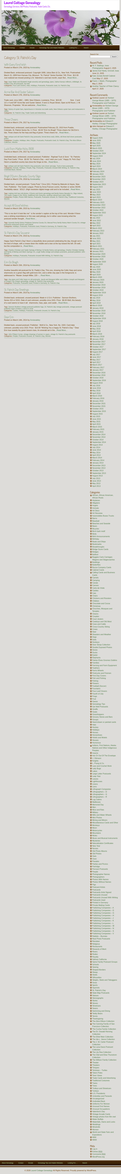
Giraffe (95, 709)
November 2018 (98, 313)
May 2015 (96, 422)
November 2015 (98, 406)
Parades (95, 861)
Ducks (94, 653)
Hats (28, 85)
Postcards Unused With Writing (55, 168)
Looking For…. (74, 48)
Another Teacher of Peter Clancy (105, 86)
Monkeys (96, 825)
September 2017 (99, 349)
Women (15, 142)
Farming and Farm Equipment (104, 665)
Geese (95, 701)
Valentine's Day (98, 1111)
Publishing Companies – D (103, 910)
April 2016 (96, 393)
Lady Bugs (96, 768)
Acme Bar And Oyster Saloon (19, 92)
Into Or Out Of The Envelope (104, 756)
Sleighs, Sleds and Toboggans (104, 980)
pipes (52, 82)
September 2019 (99, 293)
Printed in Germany (47, 226)
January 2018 (98, 339)
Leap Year (96, 776)
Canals (95, 583)
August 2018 (97, 321)
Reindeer (96, 941)
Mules (94, 836)
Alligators (96, 503)
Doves (95, 650)
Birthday (95, 539)
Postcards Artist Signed (101, 892)
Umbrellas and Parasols (102, 1096)
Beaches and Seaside (101, 524)
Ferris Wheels (98, 670)
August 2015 (97, 414)
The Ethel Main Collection (102, 1037)
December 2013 (98, 465)
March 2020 (97, 277)
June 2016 (96, 388)
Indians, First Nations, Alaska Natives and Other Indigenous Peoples (104, 748)
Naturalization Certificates (102, 843)
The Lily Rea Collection (101, 1052)
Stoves (95, 1003)
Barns (94, 518)
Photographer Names (101, 874)
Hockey (95, 727)
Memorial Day (98, 805)
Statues (95, 996)
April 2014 (96, 455)
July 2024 (96, 159)
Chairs (95, 596)
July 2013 (96, 478)
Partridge (96, 867)
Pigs (33, 168)
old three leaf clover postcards (71, 137)
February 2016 (98, 398)
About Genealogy (9, 48)
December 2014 (98, 434)
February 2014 (98, 460)
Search (86, 48)
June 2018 (96, 326)
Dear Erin (9, 317)
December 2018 (98, 311)
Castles (15, 310)
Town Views (97, 1075)
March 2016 (97, 396)
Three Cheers (11, 119)
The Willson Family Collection (104, 1060)
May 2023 (96, 195)
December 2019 (98, 285)
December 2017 (98, 342)
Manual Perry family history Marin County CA (63, 223)
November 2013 (98, 468)
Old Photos (96, 854)
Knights (95, 761)
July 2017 (96, 355)
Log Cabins (97, 799)
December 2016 (98, 373)
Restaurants (97, 946)
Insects (95, 753)
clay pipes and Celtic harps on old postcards (24, 279)
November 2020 (98, 257)
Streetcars (96, 1006)
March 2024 (97, 169)
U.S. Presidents (98, 1093)
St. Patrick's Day (64, 85)
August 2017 (97, 352)
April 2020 (96, 275)
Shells (94, 975)
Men (28, 140)
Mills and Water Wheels (102, 815)
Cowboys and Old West (102, 622)
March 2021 (97, 246)
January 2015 (98, 432)
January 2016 (98, 401)
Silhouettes (96, 977)
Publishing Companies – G (103, 913)
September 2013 (99, 473)
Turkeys (95, 1091)
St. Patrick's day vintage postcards (57, 307)
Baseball (95, 521)
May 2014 (96, 453)
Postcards (41, 85)
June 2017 (96, 357)
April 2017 (96, 362)
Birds (94, 534)
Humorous (96, 743)
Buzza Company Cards (101, 567)
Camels (95, 578)
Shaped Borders (99, 970)
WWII (94, 1140)
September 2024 (99, 153)
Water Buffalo (97, 1119)
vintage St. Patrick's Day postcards (41, 281)
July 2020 (96, 267)
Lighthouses (97, 781)
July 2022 (96, 218)
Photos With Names (26, 197)
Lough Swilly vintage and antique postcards (51, 252)
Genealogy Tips (98, 704)
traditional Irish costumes (37, 195)
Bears (94, 526)
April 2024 (96, 166)
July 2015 (96, 416)
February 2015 (98, 429)
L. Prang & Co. (98, 763)
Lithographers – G (99, 794)
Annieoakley (35, 68)
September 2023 (99, 184)
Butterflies (96, 565)
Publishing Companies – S (103, 931)
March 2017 (97, 365)
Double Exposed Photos (102, 647)
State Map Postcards (100, 993)
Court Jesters (97, 619)
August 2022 (97, 215)
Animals (15, 168)
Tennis (95, 1016)
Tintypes (95, 1068)
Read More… (72, 78)
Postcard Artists (98, 887)
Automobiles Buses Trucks (103, 516)
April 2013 (96, 486)
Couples (16, 140)
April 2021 (96, 244)
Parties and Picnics (100, 864)
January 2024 (98, 174)
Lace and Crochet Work (102, 766)
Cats (94, 593)
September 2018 (99, 318)
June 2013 (96, 481)
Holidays (34, 85)
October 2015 (98, 409)
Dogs (94, 637)
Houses (95, 740)
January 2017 (98, 370)
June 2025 (96, 140)
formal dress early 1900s (50, 137)
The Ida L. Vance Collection (103, 1039)
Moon (94, 828)
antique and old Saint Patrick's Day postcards (24, 137)
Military (95, 812)
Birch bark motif (98, 531)
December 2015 (98, 404)
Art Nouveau (97, 513)
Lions (94, 787)
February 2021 (98, 249)
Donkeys (95, 642)
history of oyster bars (15, 109)
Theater (95, 1063)
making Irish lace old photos (18, 193)
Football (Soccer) (99, 686)
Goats (94, 712)
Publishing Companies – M (103, 926)
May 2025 (96, 143)
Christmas (96, 606)
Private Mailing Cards (101, 905)
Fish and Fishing (99, 678)
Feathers (96, 668)
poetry (6, 138)
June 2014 (96, 450)
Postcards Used (51, 85)
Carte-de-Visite (98, 588)
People (33, 140)
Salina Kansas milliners (63, 82)
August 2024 (97, 156)
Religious (96, 944)
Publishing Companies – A (103, 908)
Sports (95, 985)
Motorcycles (97, 830)
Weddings (96, 1124)
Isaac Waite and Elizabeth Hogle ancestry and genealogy (28, 82)
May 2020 (96, 272)
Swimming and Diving (101, 1011)
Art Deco (95, 511)
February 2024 (98, 171)
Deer (94, 632)
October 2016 (98, 378)
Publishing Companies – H (103, 915)
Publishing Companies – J (103, 918)
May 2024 (96, 164)
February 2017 (98, 367)
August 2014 (97, 445)
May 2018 (96, 329)
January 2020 (98, 282)
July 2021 (96, 236)
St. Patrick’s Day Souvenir (17, 233)
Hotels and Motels (99, 738)
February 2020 (98, 280)
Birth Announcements (101, 536)
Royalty (95, 957)
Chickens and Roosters (101, 598)
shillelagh (75, 82)
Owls (94, 856)
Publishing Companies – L (103, 923)
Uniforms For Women (101, 1104)
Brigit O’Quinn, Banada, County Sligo (22, 176)
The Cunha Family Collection (104, 1029)
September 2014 (99, 442)
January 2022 (98, 233)
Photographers (98, 877)
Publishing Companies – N (103, 928)
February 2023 (98, 202)
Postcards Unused (48, 197)
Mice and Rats (98, 810)
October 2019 (98, 290)
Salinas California (99, 959)
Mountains (96, 833)
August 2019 (97, 295)
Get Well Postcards (100, 707)
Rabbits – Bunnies (99, 936)
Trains (94, 1083)
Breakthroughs (98, 547)
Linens (95, 784)
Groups (95, 720)
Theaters (96, 1065)
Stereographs (97, 998)
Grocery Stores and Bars (102, 717)
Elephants (96, 658)
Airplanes (96, 500)
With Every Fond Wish (15, 64)
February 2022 (98, 231)
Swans (95, 1008)
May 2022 (96, 223)
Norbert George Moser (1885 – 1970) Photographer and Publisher (104, 100)
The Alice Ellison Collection (103, 1021)
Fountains (96, 689)
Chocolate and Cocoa (101, 603)
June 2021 (96, 238)
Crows (95, 629)
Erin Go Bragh (11, 262)
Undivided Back (9, 170)
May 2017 (96, 360)
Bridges (95, 552)
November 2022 (98, 208)
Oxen (94, 859)
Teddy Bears (97, 1013)
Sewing (95, 967)
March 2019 (97, 305)
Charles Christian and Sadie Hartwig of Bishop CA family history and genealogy (36, 250)
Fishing (95, 681)
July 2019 (96, 298)
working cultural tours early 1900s (59, 195)
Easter (95, 655)
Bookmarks (97, 544)
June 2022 (96, 220)
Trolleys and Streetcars (101, 1088)
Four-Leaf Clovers (19, 85)
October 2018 (98, 316)
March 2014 (97, 458)
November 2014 (98, 437)
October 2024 (98, 151)
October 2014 (98, 440)
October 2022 (98, 210)
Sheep (95, 972)
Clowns (95, 614)
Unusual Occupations (101, 1109)
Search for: (94, 54)
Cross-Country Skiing (101, 627)
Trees (94, 1086)
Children (95, 601)
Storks (95, 1001)
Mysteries (96, 841)
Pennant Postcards (100, 869)
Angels (95, 505)
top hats (27, 84)
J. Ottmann (96, 758)
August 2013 (97, 476)
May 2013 (96, 483)
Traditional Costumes (76, 197)
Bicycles (95, 529)
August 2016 (97, 383)
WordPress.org (98, 1157)
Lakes (94, 771)
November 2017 (98, 344)
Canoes (95, 585)
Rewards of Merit (99, 949)
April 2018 (96, 331)
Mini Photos (97, 818)
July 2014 (96, 447)
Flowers (95, 683)
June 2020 (96, 269)
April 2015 (96, 424)
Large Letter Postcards (101, 774)
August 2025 (97, 138)
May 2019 (96, 300)
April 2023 (96, 197)
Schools (95, 965)
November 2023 (98, 179)
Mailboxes (96, 802)
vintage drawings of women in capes (37, 334)
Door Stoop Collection (101, 645)
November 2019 (98, 288)
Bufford (95, 554)
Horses (95, 732)
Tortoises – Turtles (99, 1070)
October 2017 (98, 347)
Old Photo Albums (99, 851)
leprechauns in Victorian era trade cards (38, 109)
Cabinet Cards (98, 570)
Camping (96, 580)
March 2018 (97, 334)
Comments (99, 1154)
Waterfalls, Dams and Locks (103, 1122)
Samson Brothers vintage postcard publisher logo (26, 307)
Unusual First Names (100, 1106)
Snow (94, 983)
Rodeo (95, 954)
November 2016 (98, 375)
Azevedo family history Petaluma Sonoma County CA (27, 223)
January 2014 (98, 463)
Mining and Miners (99, 820)
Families (95, 663)
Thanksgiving (97, 1019)
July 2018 (96, 324)
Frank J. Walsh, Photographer (104, 81)
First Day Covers (99, 676)
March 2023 (97, 200)
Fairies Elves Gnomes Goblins (104, 660)
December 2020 (98, 254)
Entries (97, 1152)
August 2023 (97, 187)
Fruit (94, 699)
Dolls (94, 640)
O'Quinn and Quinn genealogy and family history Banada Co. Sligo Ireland (55, 193)
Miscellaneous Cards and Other (105, 823)
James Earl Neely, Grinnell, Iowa (105, 71)
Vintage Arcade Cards (101, 1114)
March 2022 (97, 228)
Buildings (96, 562)
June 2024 (96, 161)
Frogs (94, 696)
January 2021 (98, 251)
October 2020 (98, 259)
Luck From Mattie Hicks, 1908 (19, 149)
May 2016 (96, 391)
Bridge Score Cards (100, 549)
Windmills (96, 1127)
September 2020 (99, 262)
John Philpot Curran (15, 334)
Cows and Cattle (99, 624)
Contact (22, 48)
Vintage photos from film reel (104, 1117)
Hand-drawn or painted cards (104, 722)
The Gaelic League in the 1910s (15, 195)
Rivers (95, 952)
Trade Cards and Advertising (35, 113)
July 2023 (96, 190)
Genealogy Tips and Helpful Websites (51, 48)
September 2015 (99, 411)
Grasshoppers (98, 714)
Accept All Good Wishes (16, 205)
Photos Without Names (101, 882)
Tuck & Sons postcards (65, 166)
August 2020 (97, 264)
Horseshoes (97, 735)
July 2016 (96, 386)
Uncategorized (98, 1099)
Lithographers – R (99, 797)
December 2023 (98, 177)
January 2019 (98, 308)
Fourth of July (98, 694)
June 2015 (96, 419)
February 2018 (98, 336)
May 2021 (96, 241)
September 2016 (99, 380)
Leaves (95, 779)
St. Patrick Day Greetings (16, 289)
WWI (94, 1137)
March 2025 (97, 148)
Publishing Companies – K (103, 921)
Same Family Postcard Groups (104, 962)
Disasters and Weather (101, 634)
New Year (96, 846)
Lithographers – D (99, 792)
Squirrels (96, 988)
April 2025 (96, 146)
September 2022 (99, 213)
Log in (94, 1149)
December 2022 (98, 205)
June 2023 (96, 192)
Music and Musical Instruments (105, 838)
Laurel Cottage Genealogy (41, 1170)
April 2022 (96, 226)
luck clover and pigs (49, 166)
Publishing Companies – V (103, 934)
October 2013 (98, 471)
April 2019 (96, 303)
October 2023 (98, 182)
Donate (32, 48)
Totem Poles (97, 1073)
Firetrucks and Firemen (101, 673)
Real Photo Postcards (101, 939)
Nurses (95, 848)
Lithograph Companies (101, 789)
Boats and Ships (99, 542)
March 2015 (97, 427)
